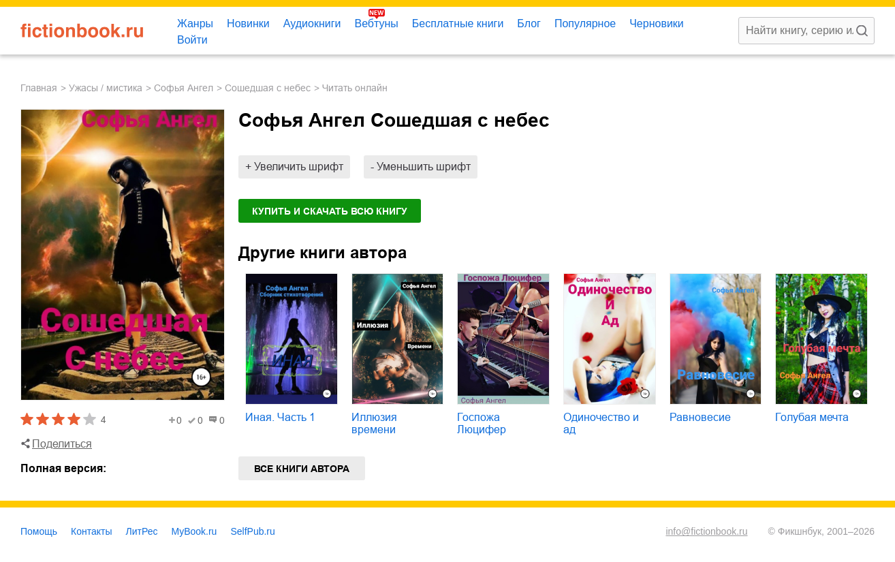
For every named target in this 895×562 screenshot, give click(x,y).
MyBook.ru (194, 531)
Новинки (248, 23)
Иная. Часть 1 (280, 417)
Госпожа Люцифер (481, 423)
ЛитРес (142, 531)
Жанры (195, 23)
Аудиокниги (312, 23)
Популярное (585, 23)
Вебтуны (376, 23)
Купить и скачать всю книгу (329, 211)
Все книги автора (301, 468)
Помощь (38, 531)
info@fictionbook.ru (706, 531)
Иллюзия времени (374, 423)
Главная (38, 87)
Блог (529, 23)
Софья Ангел (183, 87)
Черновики (656, 23)
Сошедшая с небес (268, 87)
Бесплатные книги (458, 23)
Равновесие (700, 417)
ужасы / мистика (105, 87)
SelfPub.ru (252, 531)
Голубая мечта (812, 417)
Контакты (91, 531)
